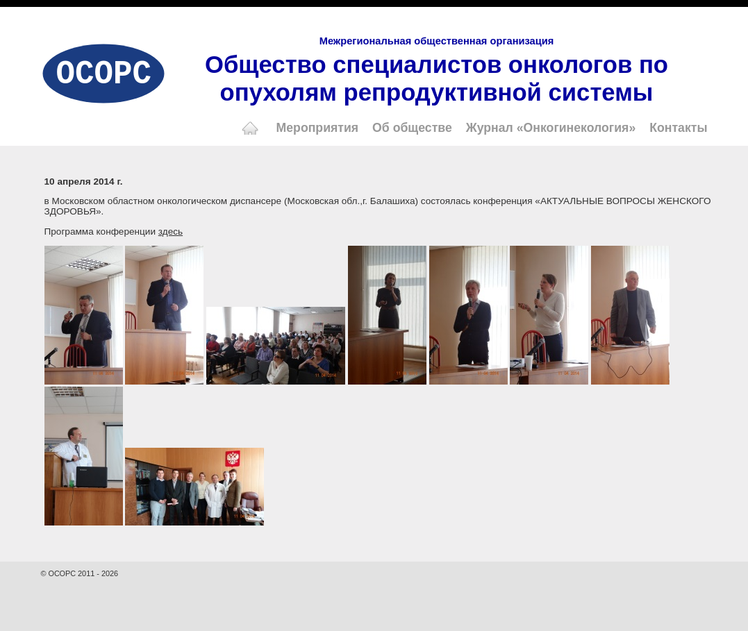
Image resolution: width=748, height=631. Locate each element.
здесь (170, 231)
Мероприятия (317, 128)
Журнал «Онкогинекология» (551, 128)
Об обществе (412, 128)
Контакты (678, 128)
